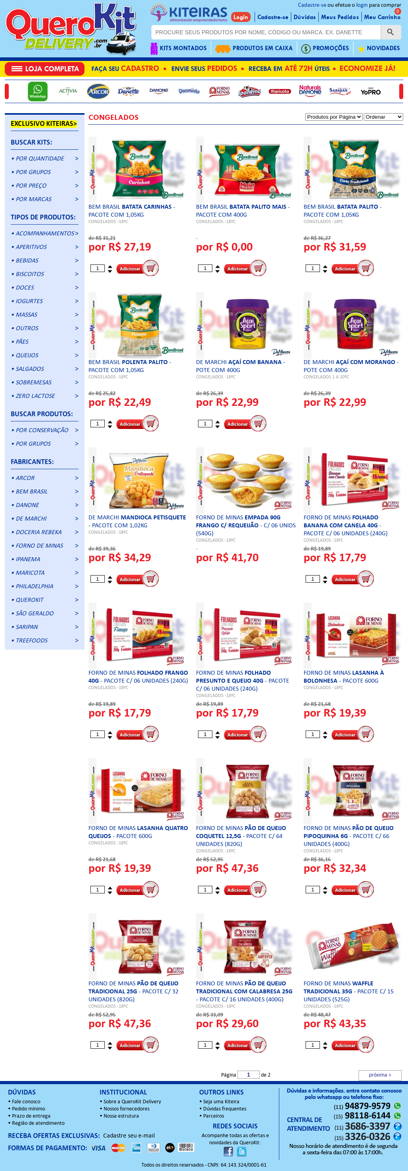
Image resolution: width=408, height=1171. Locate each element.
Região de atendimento (38, 1123)
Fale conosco (26, 1102)
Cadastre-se (312, 5)
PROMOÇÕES (325, 49)
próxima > (380, 1075)
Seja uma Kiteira (221, 1102)
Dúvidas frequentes (224, 1109)
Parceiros (213, 1116)
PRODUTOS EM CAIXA (254, 49)
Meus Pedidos (340, 17)
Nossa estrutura (121, 1116)
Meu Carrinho (382, 17)
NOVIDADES (378, 49)
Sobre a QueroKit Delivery (132, 1102)
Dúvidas (305, 17)
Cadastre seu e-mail (129, 1136)
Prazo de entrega (31, 1116)
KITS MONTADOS (178, 49)
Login (240, 17)
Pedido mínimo (28, 1109)
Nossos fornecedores (126, 1109)
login (362, 5)
